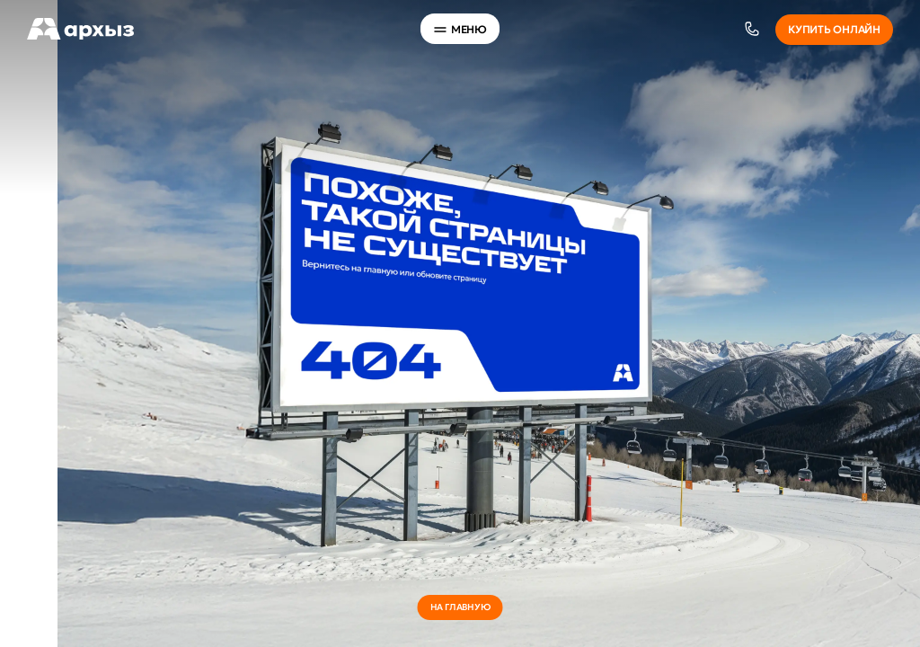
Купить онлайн (834, 29)
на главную (460, 607)
